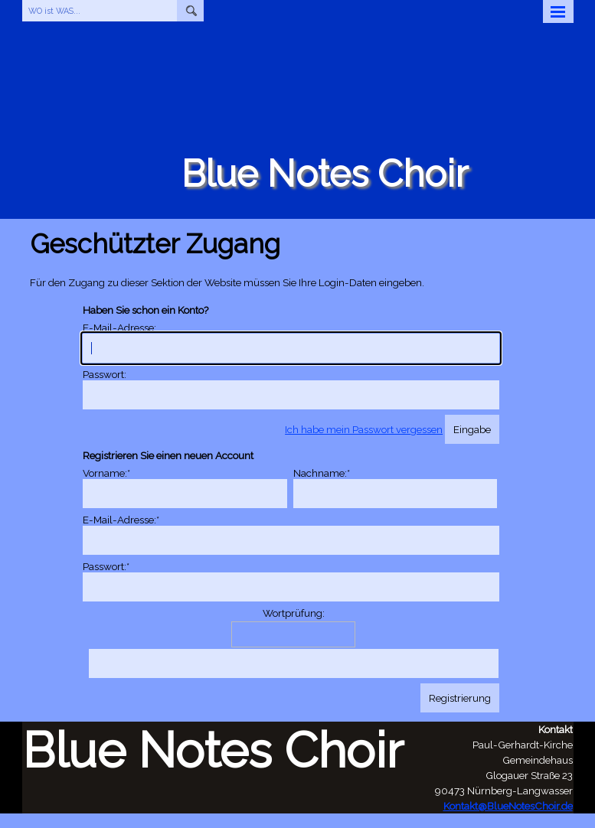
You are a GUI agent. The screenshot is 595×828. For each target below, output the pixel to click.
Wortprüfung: (294, 613)
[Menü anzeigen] (558, 11)
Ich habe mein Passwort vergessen (364, 429)
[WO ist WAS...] (100, 10)
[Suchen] (190, 10)
